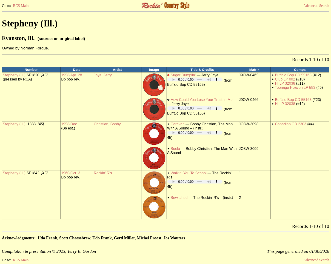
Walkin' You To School (188, 173)
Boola (175, 149)
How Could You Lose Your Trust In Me (202, 100)
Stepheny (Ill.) (14, 75)
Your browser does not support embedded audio (195, 79)
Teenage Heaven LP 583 (295, 87)
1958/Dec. (69, 124)
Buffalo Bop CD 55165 (293, 75)
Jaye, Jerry (103, 75)
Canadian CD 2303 (290, 124)
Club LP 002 (285, 79)
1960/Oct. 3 (70, 173)
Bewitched (179, 198)
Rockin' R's (103, 173)
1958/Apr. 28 (71, 75)
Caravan (177, 124)
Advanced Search (316, 6)
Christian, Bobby (107, 124)
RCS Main (21, 6)
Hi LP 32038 (285, 83)
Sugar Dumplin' (183, 75)
